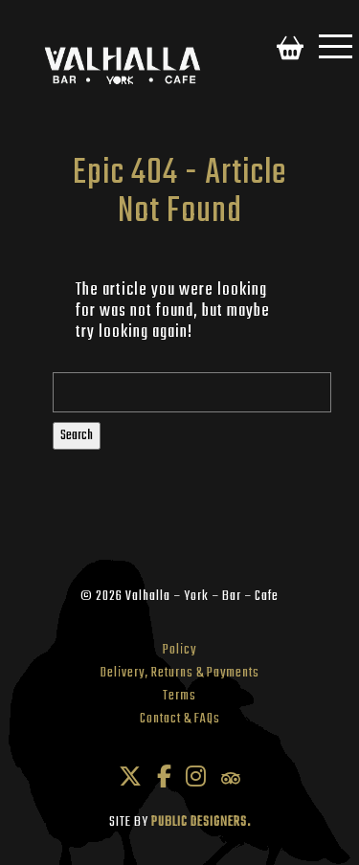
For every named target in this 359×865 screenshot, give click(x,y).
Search (76, 436)
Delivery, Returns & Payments (180, 673)
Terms (179, 696)
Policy (179, 650)
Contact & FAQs (180, 719)
